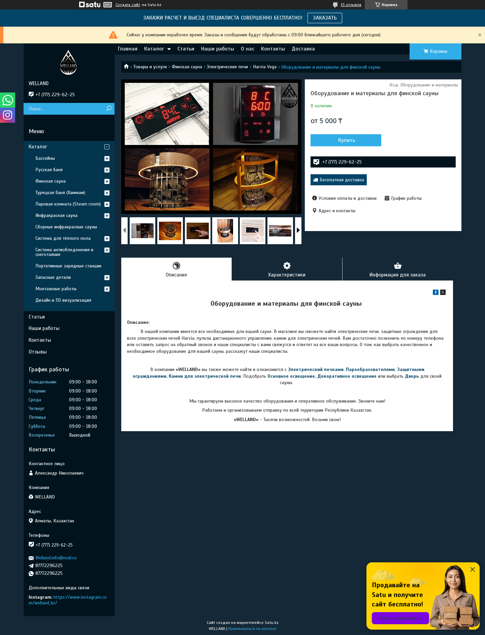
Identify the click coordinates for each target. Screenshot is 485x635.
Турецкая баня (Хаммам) (60, 192)
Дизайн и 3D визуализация (63, 300)
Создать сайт (128, 4)
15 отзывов (351, 4)
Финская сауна (187, 67)
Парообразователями (370, 369)
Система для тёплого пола (63, 238)
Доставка (303, 48)
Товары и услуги (150, 67)
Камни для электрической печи (205, 376)
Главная (127, 48)
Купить (346, 140)
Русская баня (49, 170)
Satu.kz (272, 622)
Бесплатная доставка (342, 180)
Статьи (185, 48)
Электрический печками (316, 369)
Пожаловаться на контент (252, 628)
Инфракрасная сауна (56, 215)
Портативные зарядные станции (68, 266)
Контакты (273, 48)
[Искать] (109, 109)
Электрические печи (227, 67)
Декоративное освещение (347, 376)
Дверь (412, 376)
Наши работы (217, 48)
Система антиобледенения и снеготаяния (64, 252)
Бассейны (45, 158)
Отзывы (38, 352)
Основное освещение (291, 376)
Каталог (154, 48)
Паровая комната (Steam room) (68, 204)
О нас (247, 48)
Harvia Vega (265, 67)
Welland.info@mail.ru (55, 558)
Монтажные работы (55, 289)
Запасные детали (53, 277)
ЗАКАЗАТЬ (325, 17)
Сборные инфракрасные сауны (66, 227)
